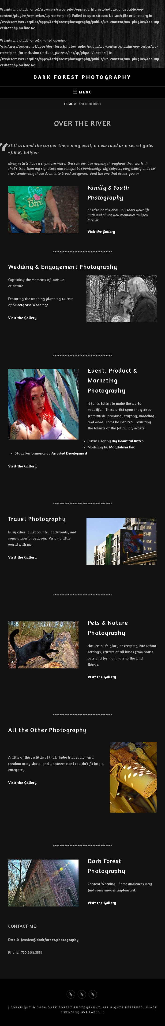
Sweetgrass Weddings (31, 304)
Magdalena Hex (122, 447)
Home (68, 104)
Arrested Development (69, 453)
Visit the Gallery (101, 231)
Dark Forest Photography (82, 77)
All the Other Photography (49, 729)
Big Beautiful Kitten (128, 441)
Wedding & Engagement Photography (62, 266)
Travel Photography (39, 518)
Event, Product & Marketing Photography (112, 380)
